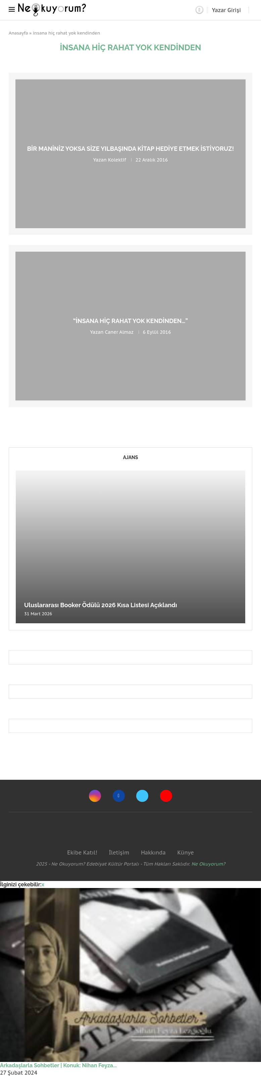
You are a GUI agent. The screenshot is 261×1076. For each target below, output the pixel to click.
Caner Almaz (119, 332)
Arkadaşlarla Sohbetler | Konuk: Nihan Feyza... (58, 1065)
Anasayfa (18, 33)
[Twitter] (142, 796)
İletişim (119, 852)
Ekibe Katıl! (82, 852)
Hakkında (153, 852)
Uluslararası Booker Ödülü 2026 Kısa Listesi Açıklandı (100, 605)
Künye (185, 852)
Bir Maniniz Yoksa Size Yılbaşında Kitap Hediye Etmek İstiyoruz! (130, 148)
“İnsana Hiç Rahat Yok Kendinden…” (130, 320)
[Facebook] (119, 796)
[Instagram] (95, 796)
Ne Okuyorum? (208, 864)
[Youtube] (166, 796)
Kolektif (117, 160)
